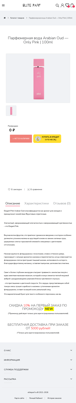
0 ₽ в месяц (47, 139)
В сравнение (36, 189)
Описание (12, 203)
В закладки (16, 189)
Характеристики (36, 203)
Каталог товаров (17, 18)
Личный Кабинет (36, 398)
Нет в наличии (21, 138)
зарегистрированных (46, 313)
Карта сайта (19, 398)
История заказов (54, 398)
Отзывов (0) (62, 203)
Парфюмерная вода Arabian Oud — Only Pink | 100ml (50, 18)
